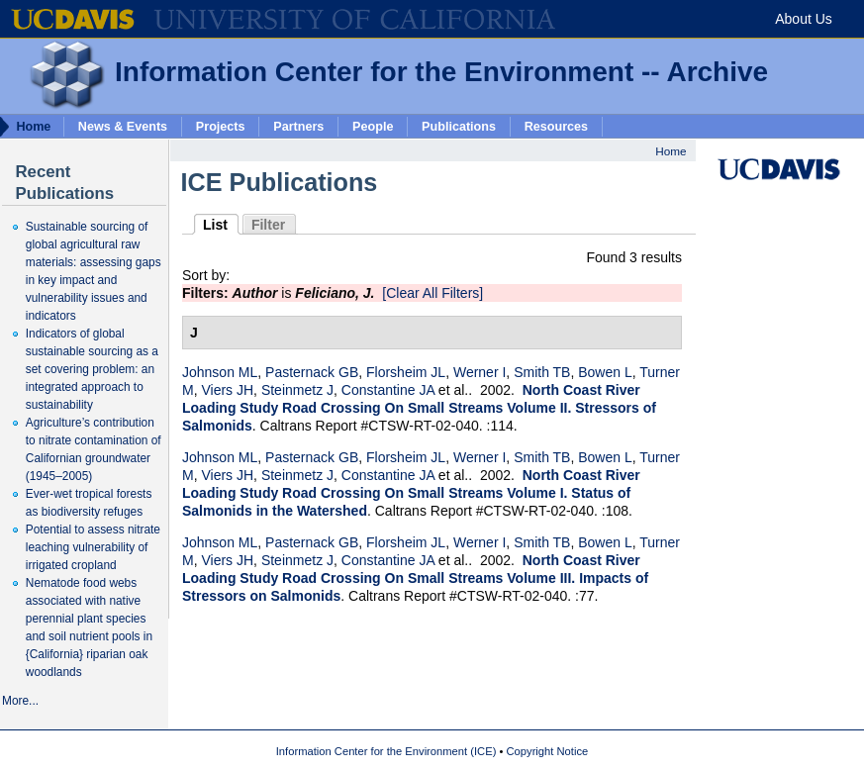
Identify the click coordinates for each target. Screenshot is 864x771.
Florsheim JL (405, 372)
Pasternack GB (311, 372)
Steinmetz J (297, 390)
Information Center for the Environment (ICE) (386, 751)
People (372, 126)
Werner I (479, 372)
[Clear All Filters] (432, 293)
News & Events (122, 126)
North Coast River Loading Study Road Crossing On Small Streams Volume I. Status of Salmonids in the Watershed (411, 493)
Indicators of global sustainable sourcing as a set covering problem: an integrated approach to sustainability (92, 369)
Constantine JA (387, 390)
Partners (298, 126)
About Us (803, 19)
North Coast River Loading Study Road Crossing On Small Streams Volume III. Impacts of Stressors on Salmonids (415, 578)
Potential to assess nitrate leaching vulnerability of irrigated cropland (93, 547)
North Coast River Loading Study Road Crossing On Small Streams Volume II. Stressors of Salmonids (419, 408)
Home (670, 151)
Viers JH (227, 390)
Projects (220, 126)
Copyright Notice (548, 751)
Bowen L (604, 372)
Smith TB (542, 372)
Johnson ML (219, 372)
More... (20, 701)
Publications (459, 126)
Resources (556, 126)
